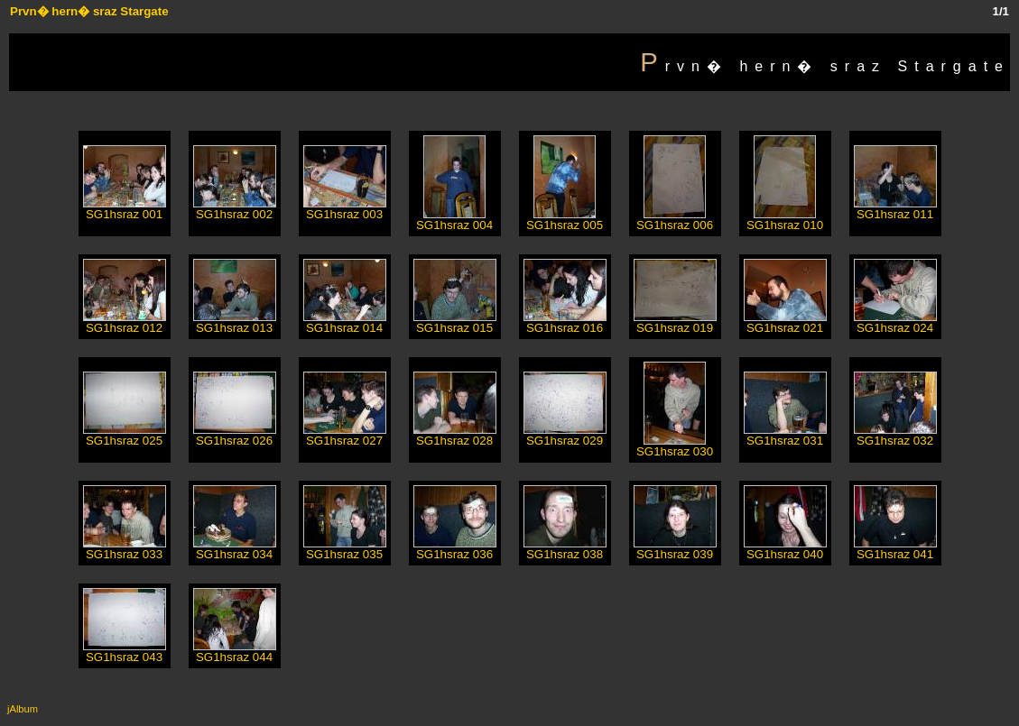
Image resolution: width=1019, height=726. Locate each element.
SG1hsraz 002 (234, 209)
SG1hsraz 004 (454, 219)
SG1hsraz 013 (234, 322)
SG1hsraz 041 (895, 549)
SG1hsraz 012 (124, 322)
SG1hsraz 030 (674, 446)
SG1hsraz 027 (344, 435)
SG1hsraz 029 (565, 435)
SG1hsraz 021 (785, 322)
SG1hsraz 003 (344, 209)
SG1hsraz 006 (674, 219)
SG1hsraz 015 (454, 322)
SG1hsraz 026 (234, 435)
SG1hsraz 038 (565, 549)
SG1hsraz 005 (564, 219)
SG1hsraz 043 (124, 651)
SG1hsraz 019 (675, 322)
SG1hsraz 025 (124, 435)
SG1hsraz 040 (785, 549)
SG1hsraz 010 (784, 219)
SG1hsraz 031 (785, 435)
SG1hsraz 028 (454, 435)
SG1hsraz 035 (344, 549)
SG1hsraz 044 (234, 651)
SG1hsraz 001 (124, 209)
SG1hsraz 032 (895, 435)
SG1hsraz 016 (565, 322)
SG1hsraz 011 (895, 209)
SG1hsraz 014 (344, 322)
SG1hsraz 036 (454, 549)
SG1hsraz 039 (675, 549)
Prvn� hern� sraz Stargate (89, 11)
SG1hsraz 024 (895, 322)
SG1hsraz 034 (234, 549)
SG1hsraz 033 (124, 549)
